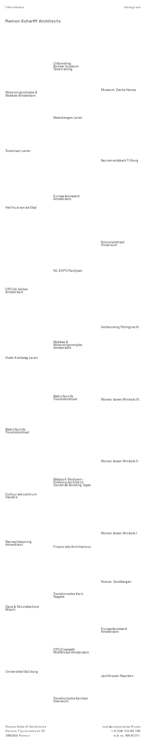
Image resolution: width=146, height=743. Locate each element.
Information (14, 7)
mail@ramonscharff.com (121, 727)
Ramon (12, 21)
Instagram (132, 7)
